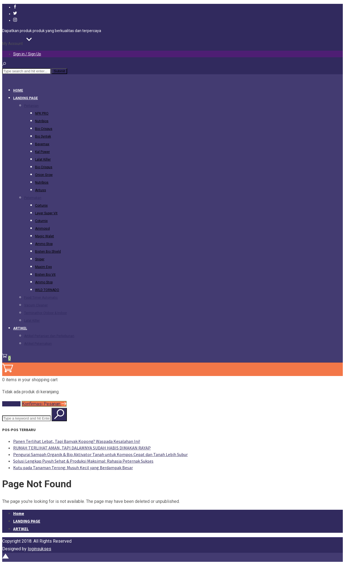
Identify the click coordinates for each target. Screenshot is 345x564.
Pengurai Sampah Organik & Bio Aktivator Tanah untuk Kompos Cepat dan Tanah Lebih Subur (100, 454)
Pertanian (31, 106)
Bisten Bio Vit (45, 275)
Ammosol (42, 228)
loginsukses (39, 548)
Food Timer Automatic (41, 298)
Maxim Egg (43, 267)
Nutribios (42, 121)
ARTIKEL (20, 328)
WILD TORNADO (47, 290)
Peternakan (32, 198)
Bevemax (42, 144)
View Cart (11, 403)
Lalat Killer (43, 159)
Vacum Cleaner (36, 305)
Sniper (39, 259)
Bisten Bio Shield (48, 251)
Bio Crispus (43, 129)
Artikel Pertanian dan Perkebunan (49, 336)
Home (18, 90)
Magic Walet (44, 236)
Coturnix (41, 221)
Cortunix (41, 205)
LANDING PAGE (25, 98)
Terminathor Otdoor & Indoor (45, 313)
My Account (12, 43)
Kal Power (42, 152)
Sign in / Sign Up (27, 54)
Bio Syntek (43, 136)
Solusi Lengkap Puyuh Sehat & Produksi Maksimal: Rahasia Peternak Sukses (83, 461)
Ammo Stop (44, 244)
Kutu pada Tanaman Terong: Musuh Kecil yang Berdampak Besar (73, 467)
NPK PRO (42, 113)
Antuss (40, 190)
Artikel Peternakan (38, 344)
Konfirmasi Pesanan (44, 403)
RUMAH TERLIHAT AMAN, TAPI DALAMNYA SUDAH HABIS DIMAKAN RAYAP (82, 448)
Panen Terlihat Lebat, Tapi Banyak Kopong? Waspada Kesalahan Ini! (76, 441)
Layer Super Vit (46, 213)
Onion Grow (44, 175)
